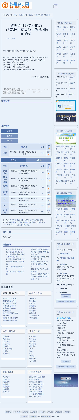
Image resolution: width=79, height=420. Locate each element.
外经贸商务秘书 (60, 227)
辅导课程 (32, 308)
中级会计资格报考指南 (65, 74)
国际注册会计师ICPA (10, 318)
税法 (31, 353)
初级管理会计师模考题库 (66, 301)
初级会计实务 (34, 315)
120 (42, 172)
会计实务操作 (35, 371)
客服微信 (33, 416)
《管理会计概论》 (65, 254)
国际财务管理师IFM (10, 320)
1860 (42, 153)
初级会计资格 (35, 293)
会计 (31, 349)
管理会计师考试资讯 (42, 15)
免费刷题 (72, 147)
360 (42, 205)
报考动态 (32, 303)
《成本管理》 (63, 273)
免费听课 (66, 147)
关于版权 (33, 412)
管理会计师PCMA (9, 308)
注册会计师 (34, 331)
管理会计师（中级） (10, 303)
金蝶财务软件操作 (35, 389)
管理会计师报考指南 (64, 23)
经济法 (5, 351)
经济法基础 (33, 318)
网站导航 (17, 412)
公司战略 (32, 361)
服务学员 (6, 391)
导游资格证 (59, 233)
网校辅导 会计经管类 (64, 131)
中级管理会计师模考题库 (66, 367)
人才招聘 (42, 412)
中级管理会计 (60, 176)
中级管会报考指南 (9, 306)
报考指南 (32, 301)
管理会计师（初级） (26, 15)
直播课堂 (32, 298)
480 (42, 211)
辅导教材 (32, 313)
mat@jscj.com (45, 416)
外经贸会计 (59, 165)
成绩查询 (32, 306)
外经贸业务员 (60, 215)
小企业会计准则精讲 (36, 384)
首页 (15, 15)
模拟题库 (32, 311)
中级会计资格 (9, 331)
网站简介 (8, 412)
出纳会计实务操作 (35, 382)
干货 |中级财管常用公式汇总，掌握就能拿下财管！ (40, 264)
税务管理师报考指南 (10, 313)
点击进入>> (72, 78)
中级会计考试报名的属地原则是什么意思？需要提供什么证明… (40, 251)
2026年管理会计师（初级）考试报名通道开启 (26, 220)
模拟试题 (6, 389)
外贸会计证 (8, 371)
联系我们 (67, 412)
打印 (8, 38)
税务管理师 (7, 311)
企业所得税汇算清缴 (36, 394)
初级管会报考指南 (9, 301)
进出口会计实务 (35, 396)
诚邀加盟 (58, 412)
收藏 (13, 38)
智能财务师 (7, 315)
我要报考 (66, 296)
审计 (31, 351)
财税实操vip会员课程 (37, 377)
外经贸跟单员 (60, 221)
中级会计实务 (8, 349)
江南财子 (24, 416)
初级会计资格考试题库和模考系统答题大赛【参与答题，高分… (40, 276)
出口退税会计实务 (35, 387)
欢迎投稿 (25, 412)
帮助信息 (50, 412)
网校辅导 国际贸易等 (64, 193)
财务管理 (6, 353)
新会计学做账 (34, 379)
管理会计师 (59, 170)
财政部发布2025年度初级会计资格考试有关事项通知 (15, 261)
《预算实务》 (63, 264)
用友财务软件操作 (35, 391)
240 (42, 199)
